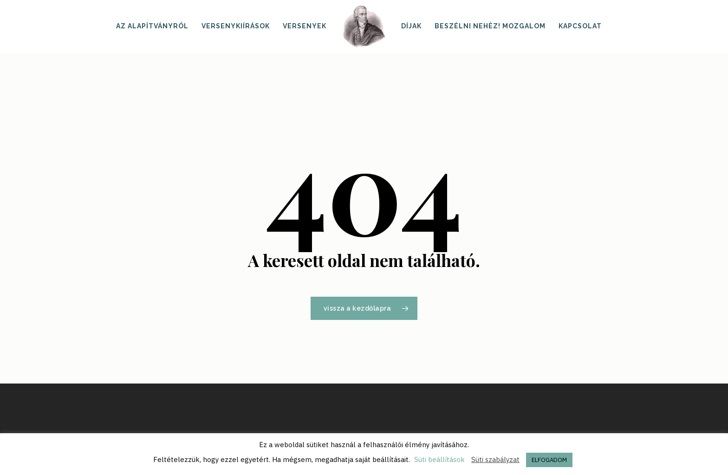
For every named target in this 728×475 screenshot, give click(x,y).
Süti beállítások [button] (439, 459)
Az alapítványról (152, 26)
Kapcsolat (580, 26)
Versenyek (304, 26)
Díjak (411, 26)
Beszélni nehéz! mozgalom (490, 26)
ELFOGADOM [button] (549, 460)
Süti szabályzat (495, 459)
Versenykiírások (236, 26)
